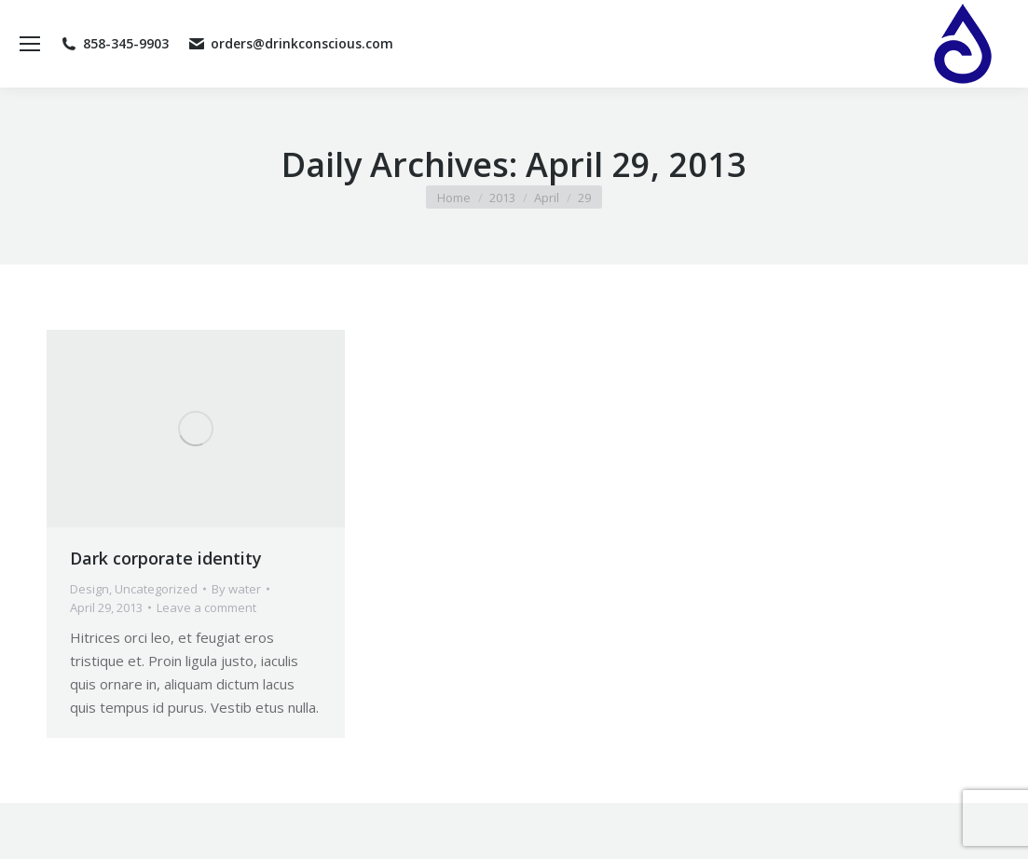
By (236, 588)
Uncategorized (156, 588)
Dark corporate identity (166, 558)
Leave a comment (206, 607)
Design (89, 588)
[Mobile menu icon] (30, 44)
